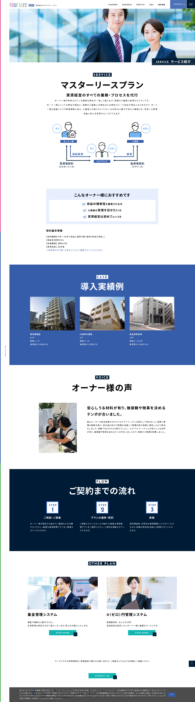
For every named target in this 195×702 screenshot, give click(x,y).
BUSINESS (127, 5)
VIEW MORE (66, 633)
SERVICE (140, 5)
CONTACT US (105, 676)
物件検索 (161, 5)
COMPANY (113, 5)
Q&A (151, 5)
